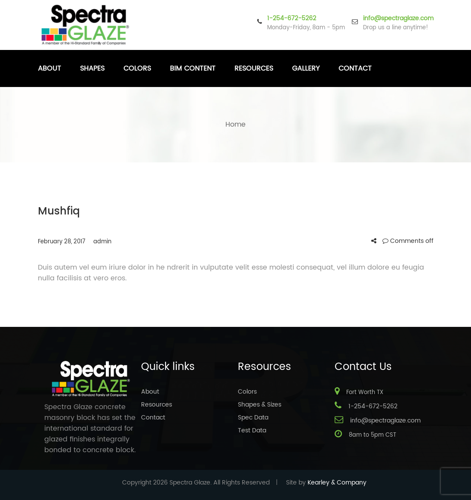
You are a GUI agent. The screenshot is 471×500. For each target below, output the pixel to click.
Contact (355, 68)
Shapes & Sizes (259, 405)
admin (102, 241)
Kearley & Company (337, 483)
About (49, 68)
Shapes (92, 68)
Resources (253, 68)
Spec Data (253, 417)
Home (235, 124)
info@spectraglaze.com (398, 18)
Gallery (306, 68)
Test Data (252, 430)
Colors (137, 68)
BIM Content (192, 68)
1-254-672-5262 (291, 18)
